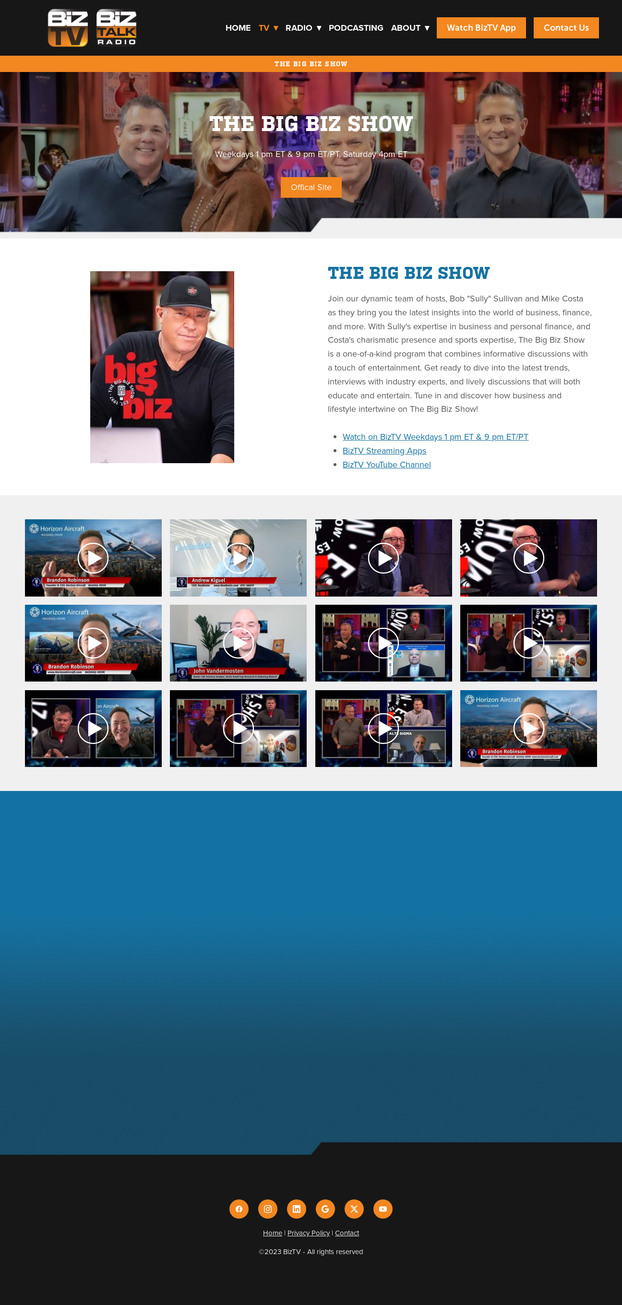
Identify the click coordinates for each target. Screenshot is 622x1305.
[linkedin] (296, 1209)
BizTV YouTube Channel (387, 464)
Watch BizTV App (481, 28)
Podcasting (356, 28)
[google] (325, 1209)
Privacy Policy (308, 1233)
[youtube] (383, 1209)
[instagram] (267, 1209)
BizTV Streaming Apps (384, 450)
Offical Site (311, 187)
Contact (347, 1233)
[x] (354, 1209)
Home (238, 28)
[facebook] (239, 1209)
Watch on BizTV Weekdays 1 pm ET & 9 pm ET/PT (435, 437)
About (410, 28)
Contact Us (566, 28)
